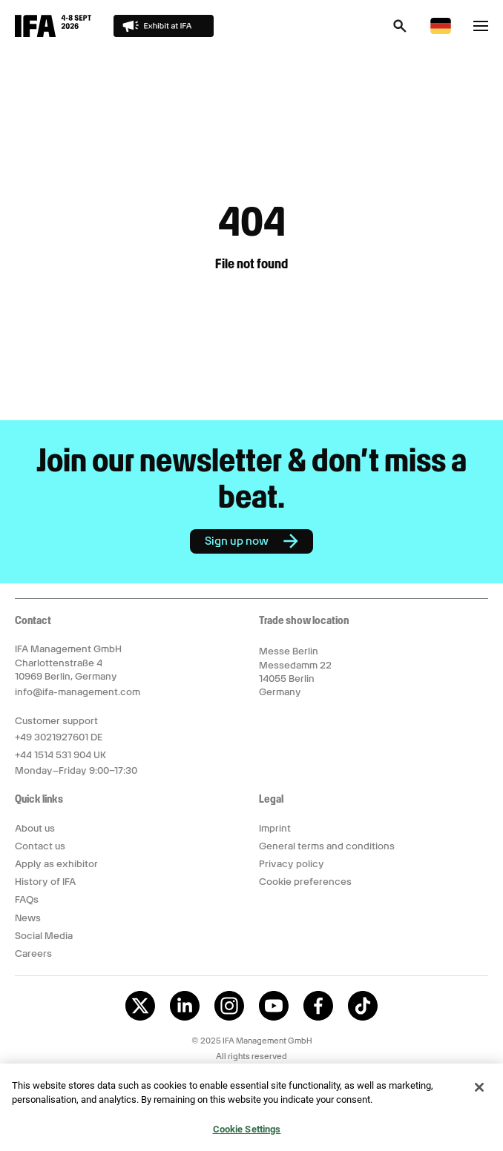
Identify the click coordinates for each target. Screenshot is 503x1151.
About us (35, 828)
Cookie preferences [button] (305, 881)
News (28, 917)
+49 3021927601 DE (58, 737)
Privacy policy (291, 863)
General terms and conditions (327, 846)
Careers (33, 953)
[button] (400, 30)
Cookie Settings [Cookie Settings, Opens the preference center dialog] (247, 1133)
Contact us (40, 846)
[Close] (479, 1091)
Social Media (44, 935)
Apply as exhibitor (56, 863)
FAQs (27, 899)
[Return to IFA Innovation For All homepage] (53, 33)
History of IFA (45, 881)
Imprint (275, 828)
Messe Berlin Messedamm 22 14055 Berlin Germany (295, 671)
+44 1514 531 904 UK (60, 754)
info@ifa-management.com (77, 691)
